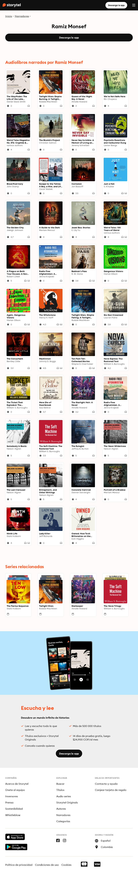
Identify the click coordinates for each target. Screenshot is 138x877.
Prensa (9, 802)
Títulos (60, 790)
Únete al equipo (15, 790)
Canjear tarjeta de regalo (111, 790)
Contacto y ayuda (106, 783)
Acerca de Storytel (16, 783)
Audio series (63, 796)
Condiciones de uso (47, 864)
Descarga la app (116, 5)
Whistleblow (12, 815)
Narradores (22, 16)
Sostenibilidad (14, 808)
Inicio (8, 16)
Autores (61, 808)
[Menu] (133, 5)
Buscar (60, 783)
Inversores (11, 796)
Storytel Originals (67, 802)
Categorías (63, 821)
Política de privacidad (18, 864)
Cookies (66, 864)
